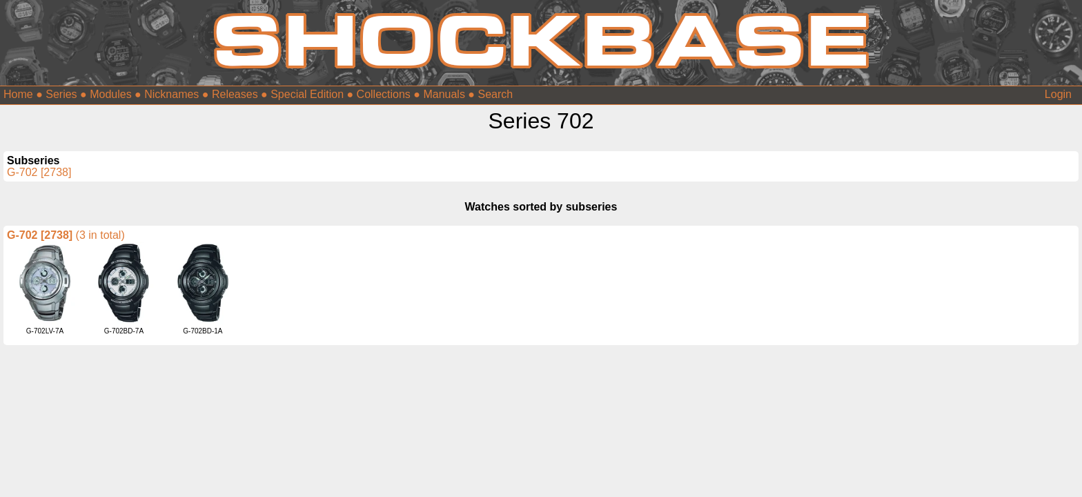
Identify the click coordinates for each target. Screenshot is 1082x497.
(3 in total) (100, 235)
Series (61, 94)
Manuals (443, 94)
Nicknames (171, 94)
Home (18, 94)
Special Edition (307, 94)
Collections (384, 94)
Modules (110, 94)
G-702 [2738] (39, 172)
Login (1058, 94)
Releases (235, 94)
